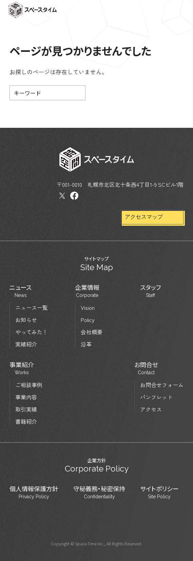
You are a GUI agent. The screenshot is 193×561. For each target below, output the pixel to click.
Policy (88, 319)
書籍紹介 (26, 421)
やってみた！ (31, 331)
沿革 (86, 344)
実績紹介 (26, 344)
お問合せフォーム (162, 384)
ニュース (20, 291)
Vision (88, 307)
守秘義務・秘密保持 (99, 492)
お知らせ (26, 319)
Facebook (74, 196)
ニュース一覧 (31, 307)
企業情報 (87, 291)
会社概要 (91, 331)
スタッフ (150, 291)
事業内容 (26, 397)
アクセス (151, 409)
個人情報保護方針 (33, 492)
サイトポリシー (159, 492)
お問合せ (146, 368)
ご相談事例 (28, 384)
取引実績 (26, 409)
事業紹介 (21, 368)
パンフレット (156, 397)
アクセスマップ (144, 217)
